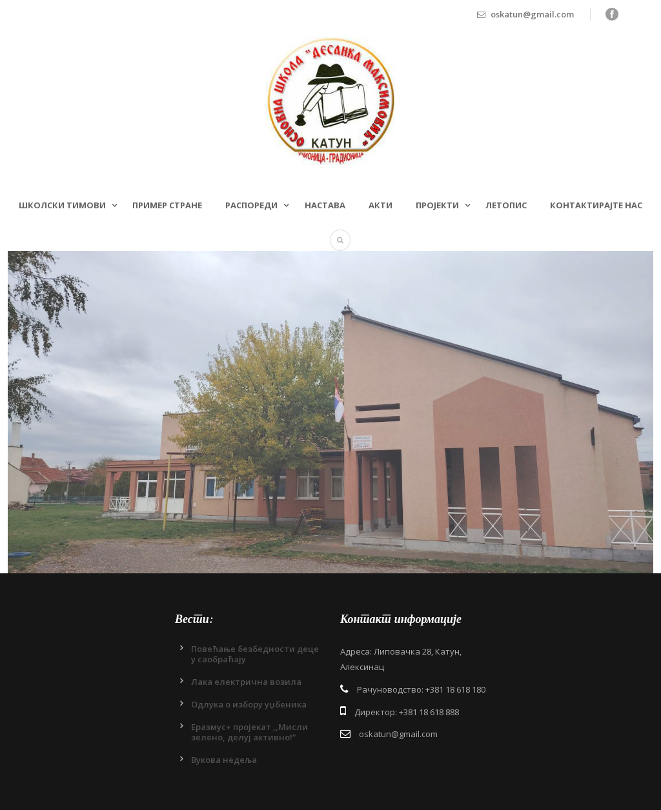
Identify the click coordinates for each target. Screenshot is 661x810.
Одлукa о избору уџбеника (249, 704)
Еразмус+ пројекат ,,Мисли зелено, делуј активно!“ (249, 732)
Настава (325, 205)
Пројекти (437, 205)
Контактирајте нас (596, 205)
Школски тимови (62, 205)
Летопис (506, 205)
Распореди (251, 205)
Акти (380, 205)
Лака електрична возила (246, 681)
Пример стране (167, 205)
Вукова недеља (224, 760)
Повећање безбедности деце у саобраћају (255, 654)
